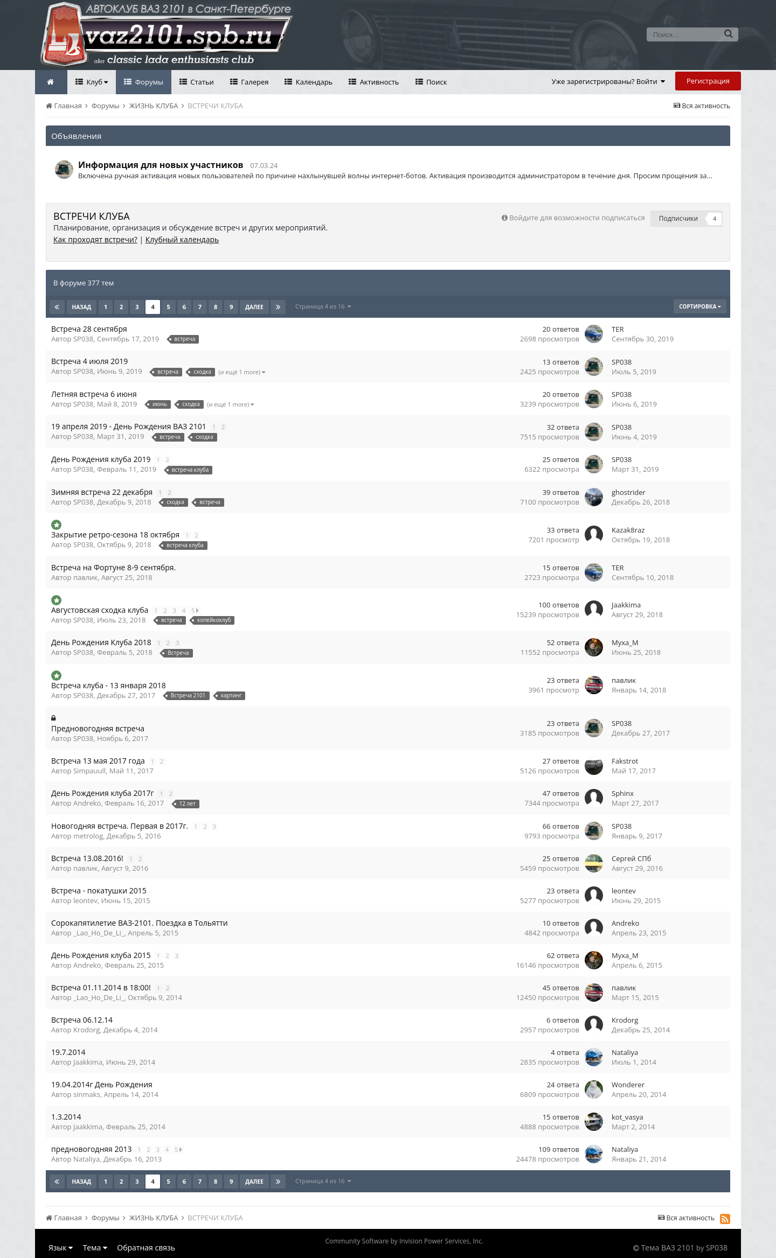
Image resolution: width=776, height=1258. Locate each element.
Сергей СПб (631, 858)
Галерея (254, 82)
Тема (95, 1247)
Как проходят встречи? (95, 239)
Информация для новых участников (161, 165)
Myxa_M (625, 642)
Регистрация (708, 81)
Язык (60, 1247)
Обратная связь (146, 1247)
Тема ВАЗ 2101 (668, 1247)
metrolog (88, 836)
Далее (254, 307)
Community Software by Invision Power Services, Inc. (404, 1241)
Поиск (436, 82)
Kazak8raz (628, 530)
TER (617, 329)
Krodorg (86, 1030)
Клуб (96, 82)
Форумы (148, 82)
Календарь (313, 82)
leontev (85, 900)
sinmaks (86, 1094)
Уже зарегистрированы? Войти (609, 81)
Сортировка (700, 306)
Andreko (87, 803)
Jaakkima (626, 605)
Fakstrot (625, 761)
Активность (378, 82)
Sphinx (623, 793)
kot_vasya (627, 1117)
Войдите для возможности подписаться (577, 217)
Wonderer (628, 1084)
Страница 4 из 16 (323, 306)
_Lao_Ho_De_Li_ (98, 933)
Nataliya (625, 1052)
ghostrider (629, 492)
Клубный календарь (182, 239)
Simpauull (89, 770)
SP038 (83, 339)
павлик (85, 577)
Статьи (201, 82)
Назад (82, 307)
